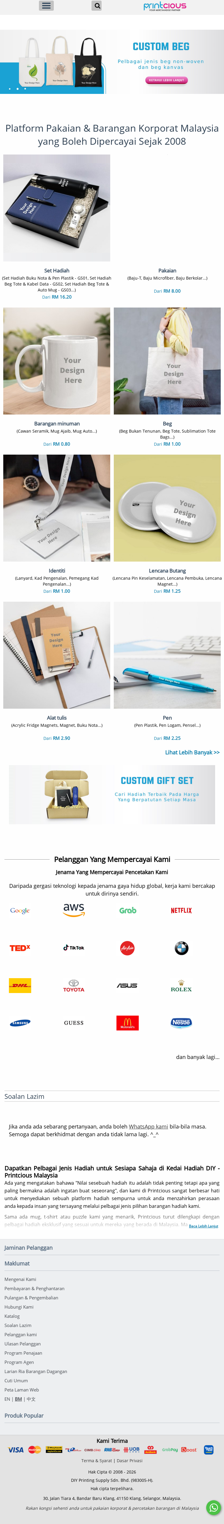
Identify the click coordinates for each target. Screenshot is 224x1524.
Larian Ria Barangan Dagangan (35, 1371)
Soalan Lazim (17, 1325)
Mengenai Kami (20, 1279)
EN (7, 1399)
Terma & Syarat (96, 1460)
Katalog (12, 1316)
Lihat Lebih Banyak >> (192, 752)
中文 (31, 1399)
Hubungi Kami (19, 1307)
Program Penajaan (23, 1353)
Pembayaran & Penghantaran (34, 1288)
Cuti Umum (16, 1380)
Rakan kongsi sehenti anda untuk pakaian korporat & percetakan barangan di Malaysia (112, 1508)
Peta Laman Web (21, 1390)
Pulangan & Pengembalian (31, 1298)
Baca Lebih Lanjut (203, 1226)
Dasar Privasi (130, 1460)
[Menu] (46, 6)
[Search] (97, 6)
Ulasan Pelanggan (22, 1344)
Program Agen (19, 1362)
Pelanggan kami (20, 1334)
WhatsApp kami (148, 1126)
